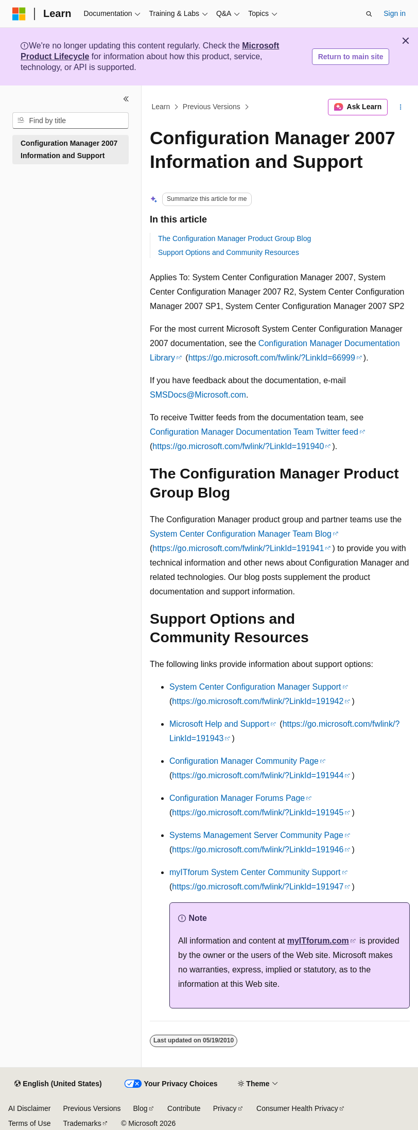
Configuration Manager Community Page (244, 761)
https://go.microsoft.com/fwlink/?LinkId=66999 (271, 357)
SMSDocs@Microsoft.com (198, 394)
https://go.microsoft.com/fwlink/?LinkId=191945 (257, 812)
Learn (161, 107)
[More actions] (401, 107)
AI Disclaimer (29, 1108)
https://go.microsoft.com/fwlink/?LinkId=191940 (238, 446)
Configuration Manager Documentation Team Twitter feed (254, 431)
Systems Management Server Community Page (256, 835)
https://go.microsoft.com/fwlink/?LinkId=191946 (257, 849)
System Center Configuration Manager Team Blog (241, 533)
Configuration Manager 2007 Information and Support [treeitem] (69, 149)
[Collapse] (126, 99)
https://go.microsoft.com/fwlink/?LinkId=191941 (238, 548)
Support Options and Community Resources (228, 252)
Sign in (395, 13)
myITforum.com (318, 940)
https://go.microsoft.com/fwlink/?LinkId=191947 (257, 886)
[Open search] (369, 14)
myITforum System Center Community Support (255, 872)
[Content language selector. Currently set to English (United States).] (58, 1084)
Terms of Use (29, 1123)
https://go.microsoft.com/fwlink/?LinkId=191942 (257, 701)
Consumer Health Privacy (297, 1108)
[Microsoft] (19, 14)
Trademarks (82, 1123)
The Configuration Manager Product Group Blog (234, 238)
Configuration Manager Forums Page (237, 798)
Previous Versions (211, 107)
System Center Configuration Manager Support (255, 686)
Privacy (225, 1108)
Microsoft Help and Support (219, 724)
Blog (140, 1108)
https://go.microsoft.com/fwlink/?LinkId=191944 (257, 775)
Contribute (184, 1108)
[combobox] (70, 120)
